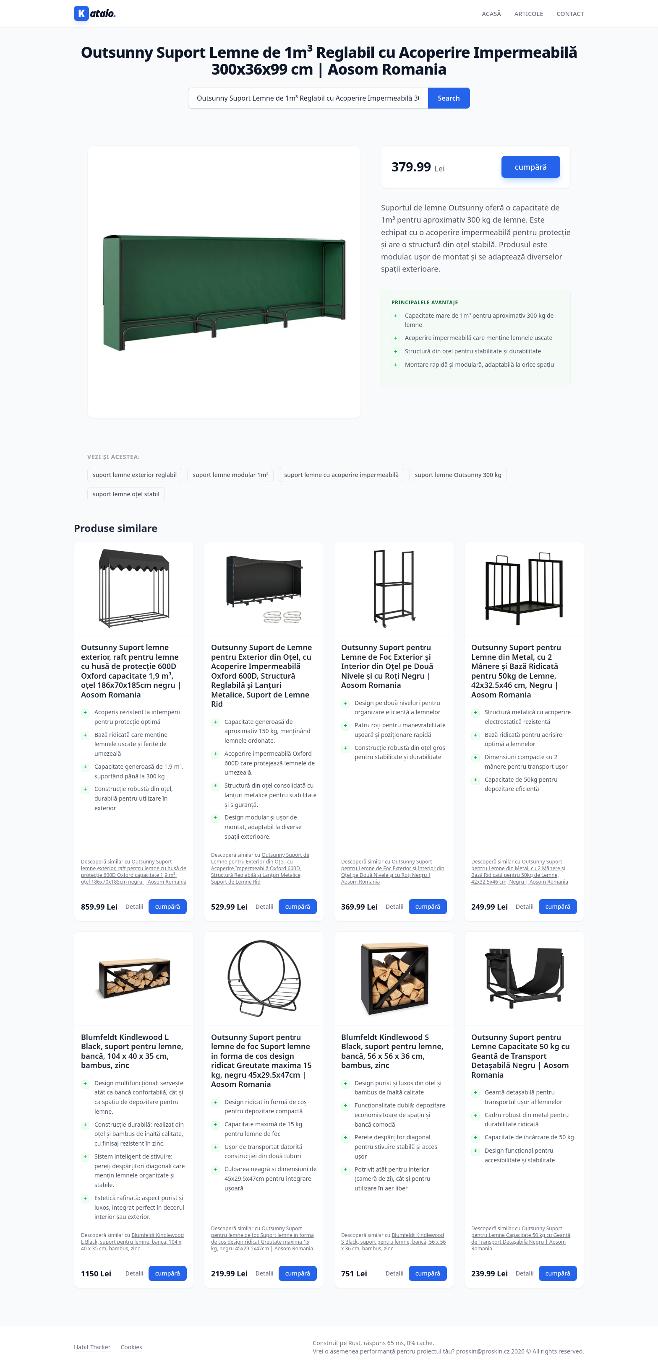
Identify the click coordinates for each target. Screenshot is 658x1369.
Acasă (491, 14)
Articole (528, 14)
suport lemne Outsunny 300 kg (458, 475)
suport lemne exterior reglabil (135, 475)
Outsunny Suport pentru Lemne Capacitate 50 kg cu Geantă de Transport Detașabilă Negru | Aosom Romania (520, 1056)
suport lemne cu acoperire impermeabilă (341, 475)
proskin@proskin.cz (483, 1351)
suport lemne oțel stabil (126, 494)
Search (449, 98)
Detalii (134, 906)
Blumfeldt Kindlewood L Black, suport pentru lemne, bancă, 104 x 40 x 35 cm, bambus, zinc (132, 1051)
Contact (570, 14)
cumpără (531, 167)
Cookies (131, 1347)
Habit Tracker (92, 1347)
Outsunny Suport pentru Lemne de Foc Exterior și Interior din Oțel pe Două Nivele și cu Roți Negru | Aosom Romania (387, 666)
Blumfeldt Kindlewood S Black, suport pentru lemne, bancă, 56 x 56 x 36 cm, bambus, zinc (392, 1051)
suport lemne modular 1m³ (230, 475)
